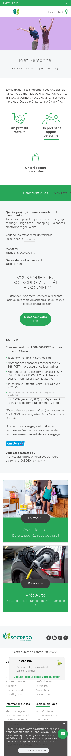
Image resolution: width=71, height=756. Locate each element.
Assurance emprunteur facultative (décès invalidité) (31, 394)
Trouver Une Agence (47, 715)
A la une (11, 685)
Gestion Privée (44, 694)
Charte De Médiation (17, 719)
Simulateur (42, 719)
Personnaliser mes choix (34, 750)
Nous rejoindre (14, 694)
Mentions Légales (15, 711)
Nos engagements (16, 681)
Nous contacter (45, 711)
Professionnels (44, 681)
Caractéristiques (35, 193)
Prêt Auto (29, 239)
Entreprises (42, 685)
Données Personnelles (18, 715)
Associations (43, 690)
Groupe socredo (15, 690)
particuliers (35, 3)
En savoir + (39, 460)
